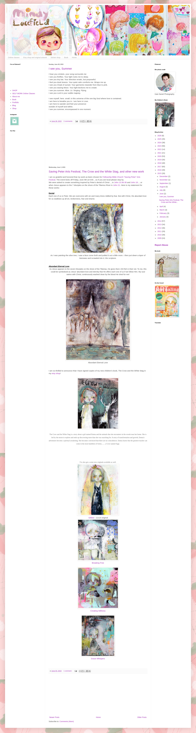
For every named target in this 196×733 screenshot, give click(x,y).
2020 (159, 156)
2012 (159, 228)
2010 (159, 235)
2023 (159, 146)
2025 (159, 139)
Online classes (14, 57)
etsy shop (56, 373)
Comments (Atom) (67, 721)
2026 (159, 136)
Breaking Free (98, 563)
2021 (159, 153)
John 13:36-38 (120, 182)
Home (74, 57)
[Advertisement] (98, 145)
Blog (14, 105)
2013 (159, 224)
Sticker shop (55, 57)
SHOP (14, 90)
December (163, 176)
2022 (159, 149)
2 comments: (68, 121)
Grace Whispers (98, 659)
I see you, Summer (60, 68)
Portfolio (15, 102)
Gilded (91, 518)
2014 (159, 221)
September (164, 183)
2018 (159, 163)
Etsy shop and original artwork (35, 57)
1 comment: (68, 671)
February (163, 213)
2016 (159, 170)
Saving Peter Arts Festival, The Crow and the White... (171, 201)
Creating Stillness (97, 611)
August (162, 187)
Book (66, 57)
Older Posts (142, 717)
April (161, 206)
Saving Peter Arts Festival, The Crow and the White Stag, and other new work (96, 171)
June (161, 194)
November (163, 180)
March (162, 210)
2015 (159, 173)
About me (16, 96)
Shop (14, 108)
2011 (159, 231)
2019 (159, 160)
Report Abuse (161, 245)
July (161, 190)
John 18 (134, 182)
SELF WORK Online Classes (23, 93)
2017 (159, 167)
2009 (159, 238)
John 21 (116, 185)
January (162, 217)
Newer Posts (54, 717)
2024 (159, 143)
